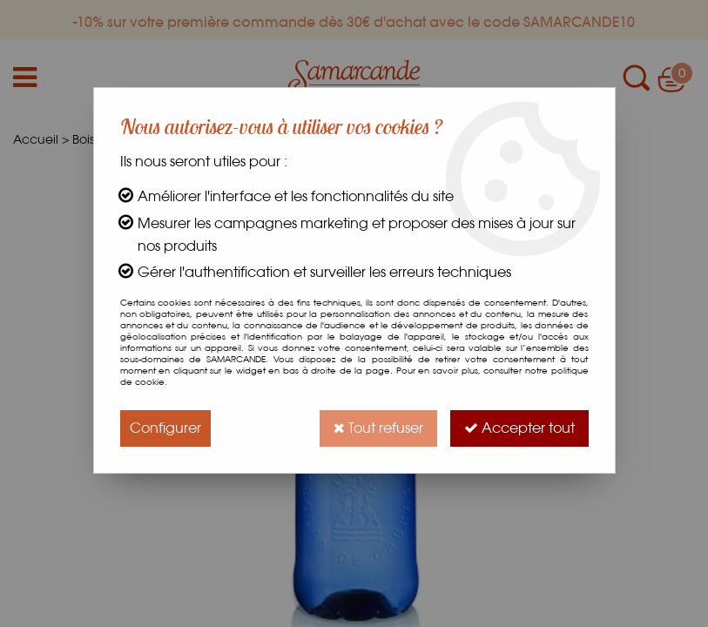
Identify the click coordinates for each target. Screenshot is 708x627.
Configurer (165, 428)
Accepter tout (519, 428)
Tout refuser (378, 428)
